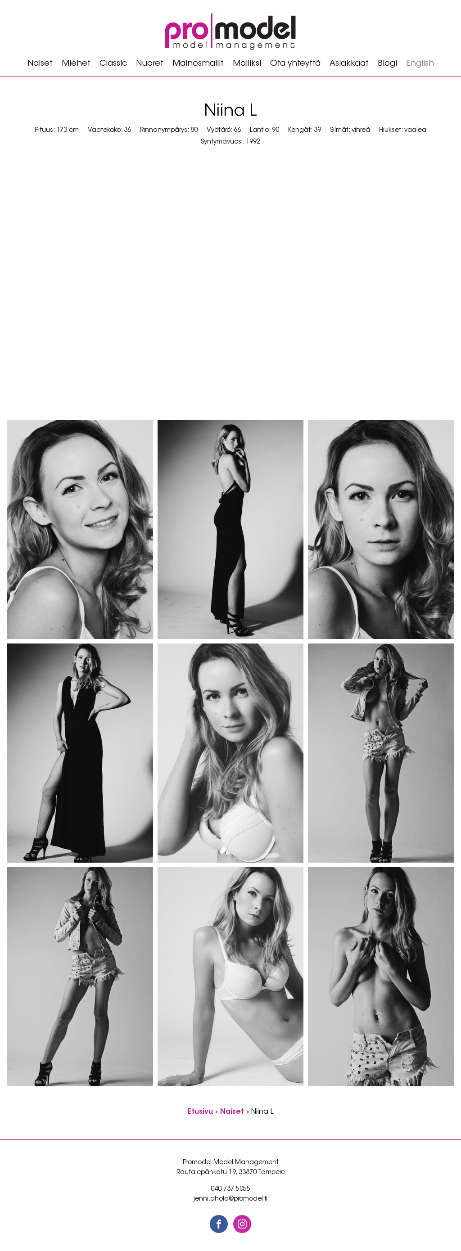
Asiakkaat (349, 64)
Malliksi (247, 64)
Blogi (387, 64)
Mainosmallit (198, 64)
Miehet (76, 64)
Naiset (40, 64)
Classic (113, 64)
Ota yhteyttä (295, 64)
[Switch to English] (420, 64)
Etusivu (200, 1112)
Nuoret (149, 64)
